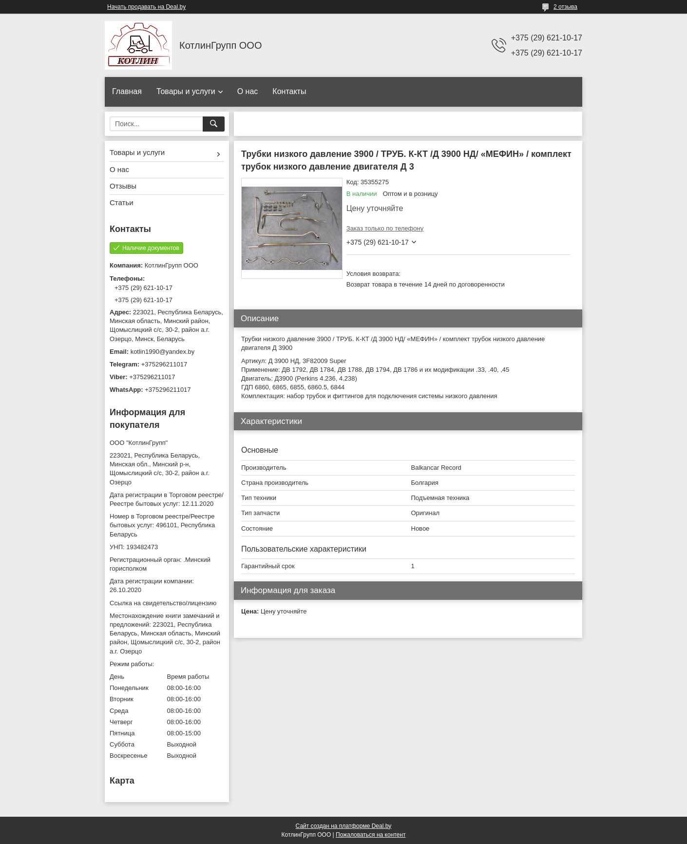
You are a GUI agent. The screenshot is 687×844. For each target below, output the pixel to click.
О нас (247, 91)
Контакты (289, 91)
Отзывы (123, 186)
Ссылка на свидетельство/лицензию (163, 603)
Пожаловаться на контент (370, 834)
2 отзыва (565, 6)
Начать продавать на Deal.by (146, 6)
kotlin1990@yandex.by (163, 351)
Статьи (122, 202)
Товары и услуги (185, 91)
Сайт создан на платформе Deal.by (344, 826)
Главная (127, 91)
